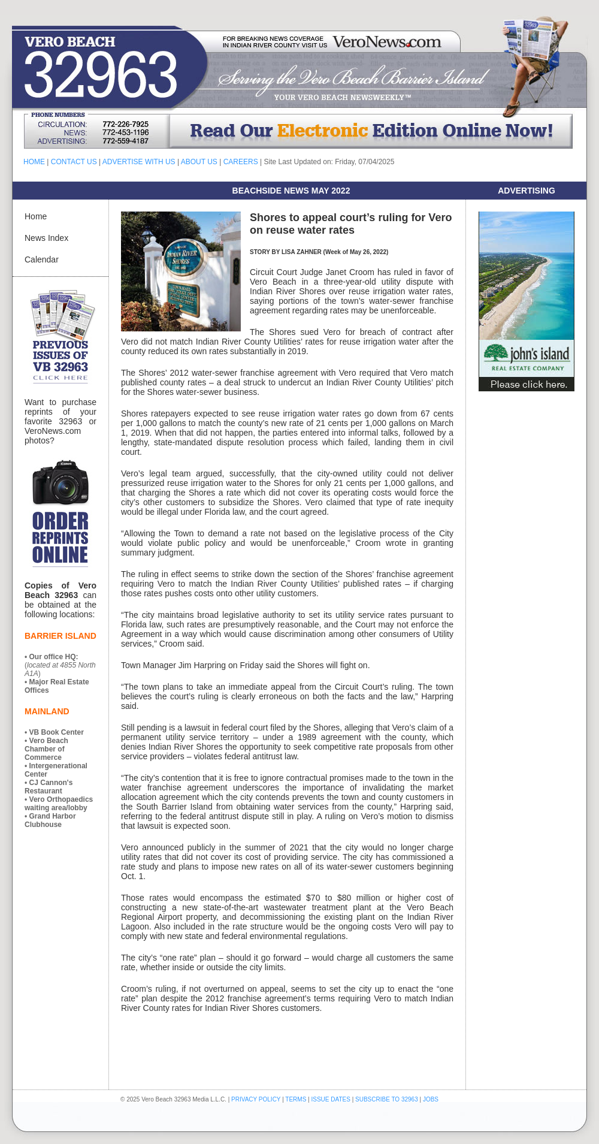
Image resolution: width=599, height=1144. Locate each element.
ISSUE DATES (330, 1099)
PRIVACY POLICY (255, 1099)
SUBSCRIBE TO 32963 (387, 1099)
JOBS (430, 1099)
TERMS (295, 1099)
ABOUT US (199, 162)
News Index (46, 238)
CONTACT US (74, 162)
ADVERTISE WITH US (139, 162)
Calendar (42, 259)
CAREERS (240, 162)
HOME (34, 162)
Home (36, 216)
